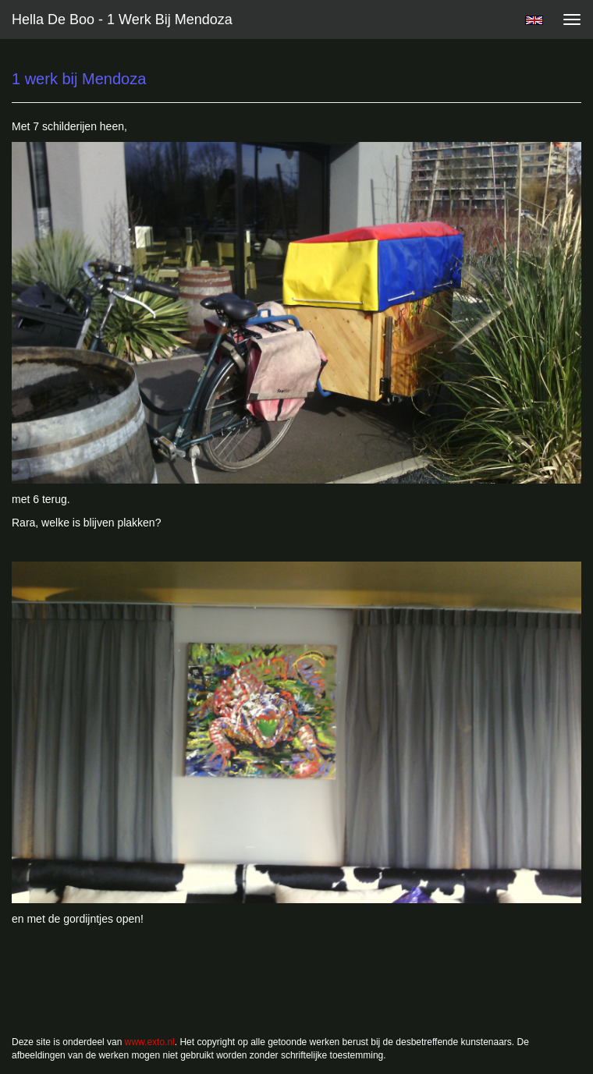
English (534, 20)
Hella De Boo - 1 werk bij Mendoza (122, 19)
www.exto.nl (150, 1042)
